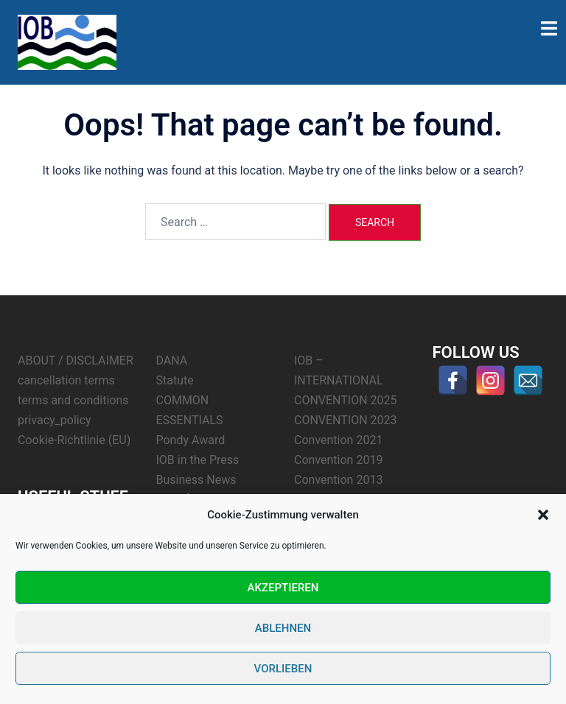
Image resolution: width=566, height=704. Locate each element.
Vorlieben (283, 668)
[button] (543, 514)
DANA (172, 360)
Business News (196, 480)
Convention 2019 (338, 460)
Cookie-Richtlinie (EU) (74, 440)
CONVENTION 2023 (345, 420)
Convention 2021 (338, 440)
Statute (175, 380)
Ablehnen (283, 628)
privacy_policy (54, 420)
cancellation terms (66, 380)
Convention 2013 (338, 480)
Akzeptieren (283, 587)
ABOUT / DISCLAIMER (75, 360)
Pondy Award (191, 440)
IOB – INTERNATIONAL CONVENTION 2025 (345, 380)
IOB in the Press (198, 460)
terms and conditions (73, 400)
